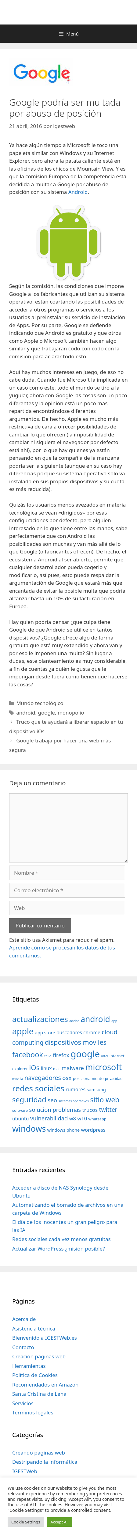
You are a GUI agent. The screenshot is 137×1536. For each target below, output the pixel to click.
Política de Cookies (35, 1375)
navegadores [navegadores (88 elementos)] (42, 1078)
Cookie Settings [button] (25, 1522)
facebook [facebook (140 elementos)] (27, 1054)
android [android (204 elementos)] (95, 1019)
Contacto (23, 1347)
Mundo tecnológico (39, 703)
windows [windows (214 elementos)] (29, 1128)
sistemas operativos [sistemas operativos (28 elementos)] (74, 1101)
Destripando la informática (44, 1461)
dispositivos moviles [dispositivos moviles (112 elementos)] (75, 1042)
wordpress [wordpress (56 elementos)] (93, 1130)
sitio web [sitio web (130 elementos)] (104, 1099)
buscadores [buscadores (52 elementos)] (69, 1032)
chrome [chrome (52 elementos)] (91, 1032)
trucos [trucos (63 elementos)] (90, 1109)
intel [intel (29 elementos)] (104, 1056)
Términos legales (32, 1412)
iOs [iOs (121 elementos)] (34, 1067)
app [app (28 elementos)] (114, 1021)
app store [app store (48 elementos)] (45, 1032)
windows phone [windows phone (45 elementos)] (63, 1130)
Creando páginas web (38, 1452)
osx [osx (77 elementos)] (66, 1077)
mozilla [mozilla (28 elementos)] (17, 1079)
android (25, 712)
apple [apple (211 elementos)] (23, 1031)
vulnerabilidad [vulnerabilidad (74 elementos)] (49, 1118)
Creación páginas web (39, 1356)
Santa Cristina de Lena (39, 1393)
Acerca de (24, 1319)
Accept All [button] (59, 1522)
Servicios (23, 1403)
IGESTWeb (24, 1471)
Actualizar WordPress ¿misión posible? (58, 1248)
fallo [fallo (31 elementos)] (47, 1056)
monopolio (71, 712)
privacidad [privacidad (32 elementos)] (113, 1078)
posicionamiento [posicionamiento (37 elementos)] (88, 1078)
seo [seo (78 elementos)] (52, 1100)
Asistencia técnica (33, 1328)
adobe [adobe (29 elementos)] (74, 1020)
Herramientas (29, 1365)
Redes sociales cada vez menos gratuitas (61, 1239)
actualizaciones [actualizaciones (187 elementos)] (40, 1019)
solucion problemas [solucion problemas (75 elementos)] (55, 1109)
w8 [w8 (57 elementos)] (72, 1118)
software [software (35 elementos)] (20, 1110)
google (46, 712)
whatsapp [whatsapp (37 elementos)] (97, 1119)
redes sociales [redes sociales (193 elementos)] (38, 1088)
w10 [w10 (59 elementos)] (82, 1118)
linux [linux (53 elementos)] (46, 1068)
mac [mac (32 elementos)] (56, 1068)
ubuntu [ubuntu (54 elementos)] (20, 1118)
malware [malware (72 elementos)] (73, 1068)
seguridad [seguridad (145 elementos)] (29, 1099)
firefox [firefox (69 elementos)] (61, 1055)
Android (78, 191)
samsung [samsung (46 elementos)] (96, 1089)
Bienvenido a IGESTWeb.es (44, 1337)
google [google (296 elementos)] (85, 1054)
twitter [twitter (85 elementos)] (108, 1109)
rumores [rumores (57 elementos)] (75, 1089)
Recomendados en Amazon (45, 1384)
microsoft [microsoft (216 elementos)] (103, 1067)
